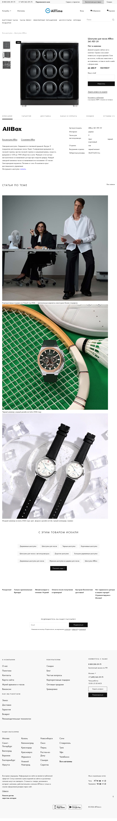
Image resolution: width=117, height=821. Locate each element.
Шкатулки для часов (49, 546)
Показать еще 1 (58, 568)
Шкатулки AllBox (20, 33)
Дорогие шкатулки (62, 553)
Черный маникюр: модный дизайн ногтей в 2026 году (21, 412)
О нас (5, 666)
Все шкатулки (7, 33)
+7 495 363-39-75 (25, 2)
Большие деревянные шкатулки (85, 553)
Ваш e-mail (92, 73)
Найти (113, 19)
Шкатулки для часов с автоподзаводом (34, 553)
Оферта (5, 791)
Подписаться (78, 625)
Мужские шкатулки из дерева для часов (64, 561)
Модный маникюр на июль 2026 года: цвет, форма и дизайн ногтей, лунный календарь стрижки (37, 521)
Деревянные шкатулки (28, 546)
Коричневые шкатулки (89, 546)
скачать (23, 169)
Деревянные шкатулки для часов (32, 561)
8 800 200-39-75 (8, 2)
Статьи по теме (14, 185)
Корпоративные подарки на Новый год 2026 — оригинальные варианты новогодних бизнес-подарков (40, 303)
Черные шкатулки (68, 546)
